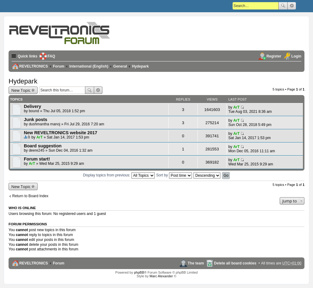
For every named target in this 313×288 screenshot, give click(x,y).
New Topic (21, 90)
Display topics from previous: (119, 175)
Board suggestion (42, 145)
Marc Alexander (161, 276)
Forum (58, 263)
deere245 (36, 150)
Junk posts (35, 119)
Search (283, 5)
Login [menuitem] (296, 56)
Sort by (174, 175)
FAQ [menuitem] (51, 56)
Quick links (28, 56)
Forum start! (37, 159)
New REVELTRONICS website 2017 (60, 132)
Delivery (32, 106)
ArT (236, 107)
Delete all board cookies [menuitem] (235, 263)
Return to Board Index (30, 196)
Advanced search (292, 5)
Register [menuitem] (274, 56)
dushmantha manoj (44, 124)
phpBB (139, 272)
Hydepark (23, 81)
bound (34, 111)
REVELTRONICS (33, 263)
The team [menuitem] (196, 263)
